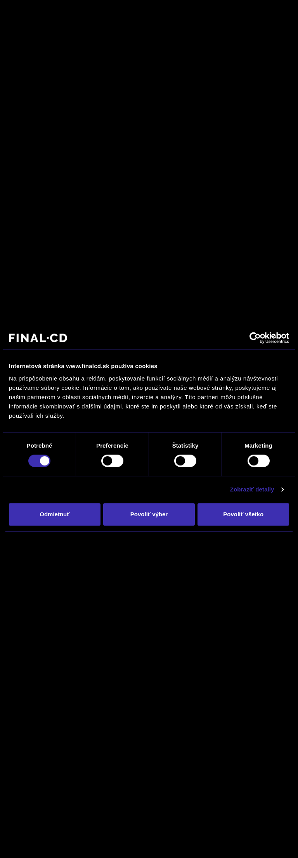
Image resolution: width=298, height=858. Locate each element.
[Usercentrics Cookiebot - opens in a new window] (255, 338)
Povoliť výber (149, 514)
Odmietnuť (54, 514)
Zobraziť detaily (252, 489)
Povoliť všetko (243, 514)
